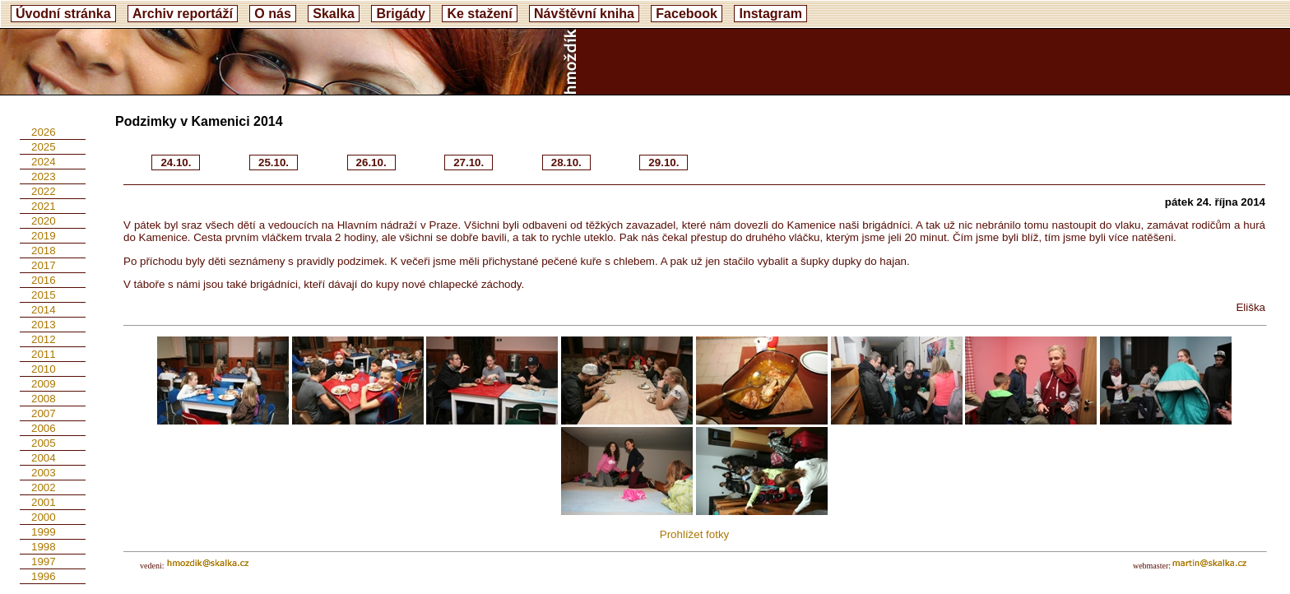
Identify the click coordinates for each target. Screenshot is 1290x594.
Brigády (400, 14)
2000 (43, 517)
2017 (43, 265)
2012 (43, 339)
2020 (43, 221)
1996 (43, 576)
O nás (272, 14)
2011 (43, 354)
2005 (43, 443)
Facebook (686, 14)
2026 (43, 132)
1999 (43, 532)
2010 (43, 369)
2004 (43, 458)
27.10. (468, 162)
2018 (43, 250)
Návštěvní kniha (584, 14)
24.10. (175, 162)
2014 (43, 310)
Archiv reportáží (182, 14)
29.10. (663, 162)
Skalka (334, 14)
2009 (43, 384)
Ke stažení (479, 14)
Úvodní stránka (63, 14)
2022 (43, 191)
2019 (43, 236)
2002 (43, 487)
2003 (43, 472)
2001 (43, 502)
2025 (43, 147)
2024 (43, 161)
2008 (43, 398)
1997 (43, 561)
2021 (43, 206)
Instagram (770, 14)
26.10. (371, 162)
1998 (43, 547)
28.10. (566, 162)
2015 (43, 295)
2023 (43, 176)
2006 (43, 428)
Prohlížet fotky (694, 534)
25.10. (273, 162)
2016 (43, 280)
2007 (43, 413)
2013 (43, 324)
